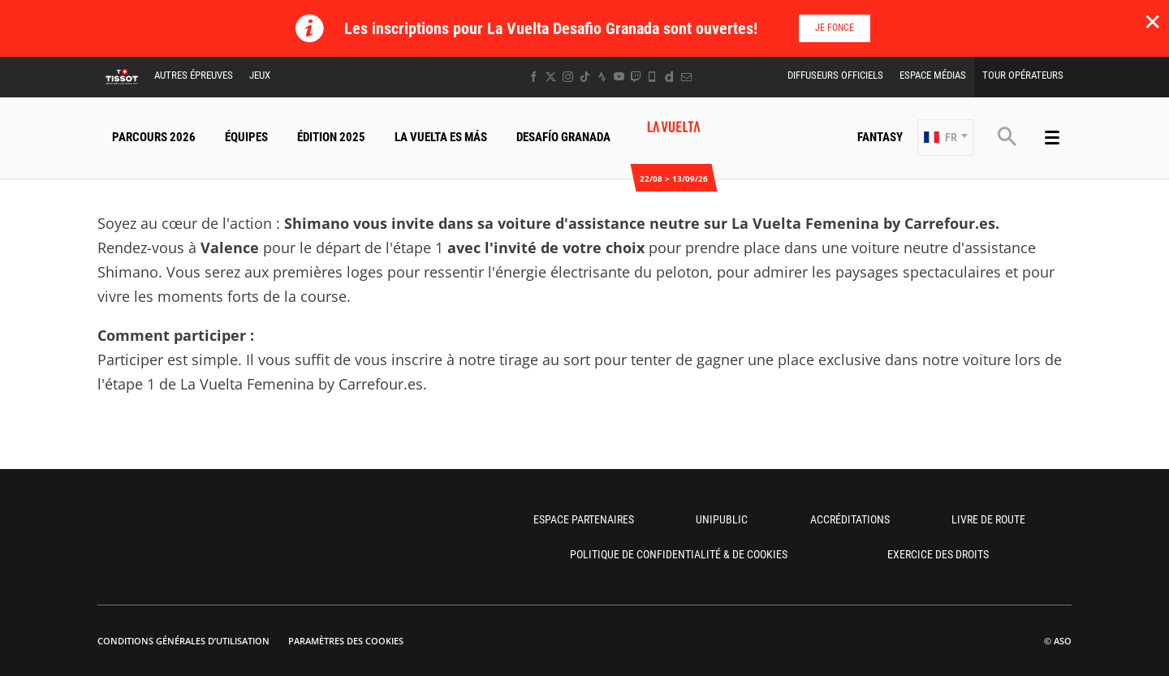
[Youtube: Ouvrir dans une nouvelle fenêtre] (619, 76)
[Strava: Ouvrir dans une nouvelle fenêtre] (601, 76)
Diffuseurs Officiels (835, 75)
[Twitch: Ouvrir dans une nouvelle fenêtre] (636, 76)
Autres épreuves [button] (193, 75)
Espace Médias (932, 75)
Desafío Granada (563, 137)
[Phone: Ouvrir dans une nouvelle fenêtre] (652, 76)
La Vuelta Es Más (441, 137)
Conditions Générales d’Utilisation (183, 641)
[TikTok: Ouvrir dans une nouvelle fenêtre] (584, 76)
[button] (945, 137)
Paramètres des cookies (345, 641)
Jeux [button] (259, 75)
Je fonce (834, 27)
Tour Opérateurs (1022, 75)
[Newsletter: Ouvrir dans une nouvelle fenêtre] (686, 76)
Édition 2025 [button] (331, 137)
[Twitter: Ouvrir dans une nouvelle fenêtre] (550, 76)
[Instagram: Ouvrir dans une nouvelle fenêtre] (567, 76)
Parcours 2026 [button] (154, 137)
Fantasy (880, 137)
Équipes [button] (246, 137)
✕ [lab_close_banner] (1152, 21)
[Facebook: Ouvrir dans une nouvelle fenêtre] (533, 76)
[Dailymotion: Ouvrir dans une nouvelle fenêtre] (669, 76)
